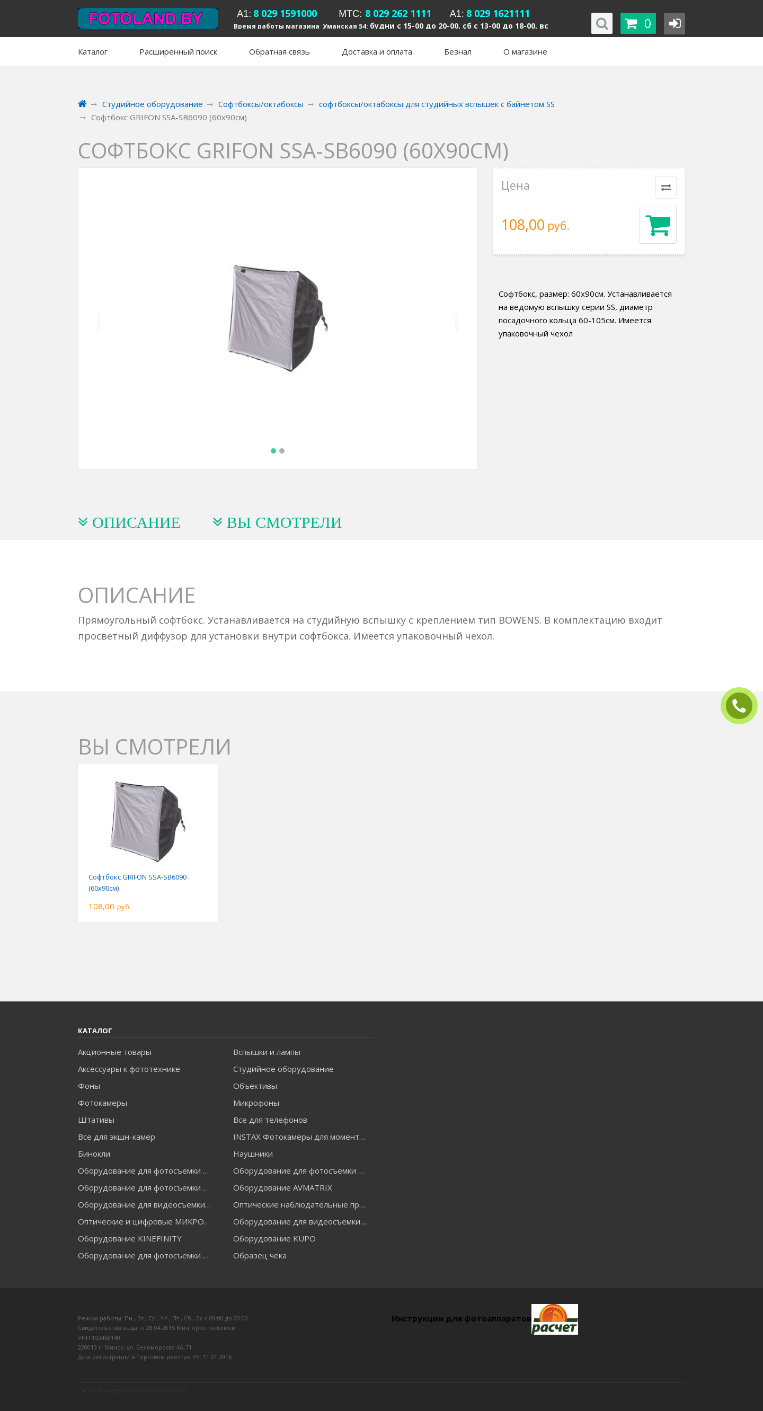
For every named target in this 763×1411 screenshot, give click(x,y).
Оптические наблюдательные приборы (303, 1204)
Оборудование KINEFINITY (130, 1238)
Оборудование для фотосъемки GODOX (303, 1170)
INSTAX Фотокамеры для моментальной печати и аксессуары (303, 1136)
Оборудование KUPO (274, 1238)
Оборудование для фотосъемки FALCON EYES (148, 1170)
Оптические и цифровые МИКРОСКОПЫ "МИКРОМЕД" (148, 1221)
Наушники (253, 1153)
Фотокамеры (102, 1102)
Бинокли (94, 1153)
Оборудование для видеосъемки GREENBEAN (148, 1204)
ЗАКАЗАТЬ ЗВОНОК (743, 706)
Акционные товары (115, 1051)
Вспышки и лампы (266, 1051)
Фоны (89, 1085)
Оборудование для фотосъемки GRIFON (148, 1187)
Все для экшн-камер (116, 1136)
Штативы (96, 1119)
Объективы (255, 1085)
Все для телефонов (270, 1119)
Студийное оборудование (283, 1068)
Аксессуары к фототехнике (129, 1068)
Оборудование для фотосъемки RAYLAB (148, 1255)
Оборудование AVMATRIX (282, 1187)
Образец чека (260, 1255)
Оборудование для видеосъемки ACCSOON (303, 1221)
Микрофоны (256, 1102)
